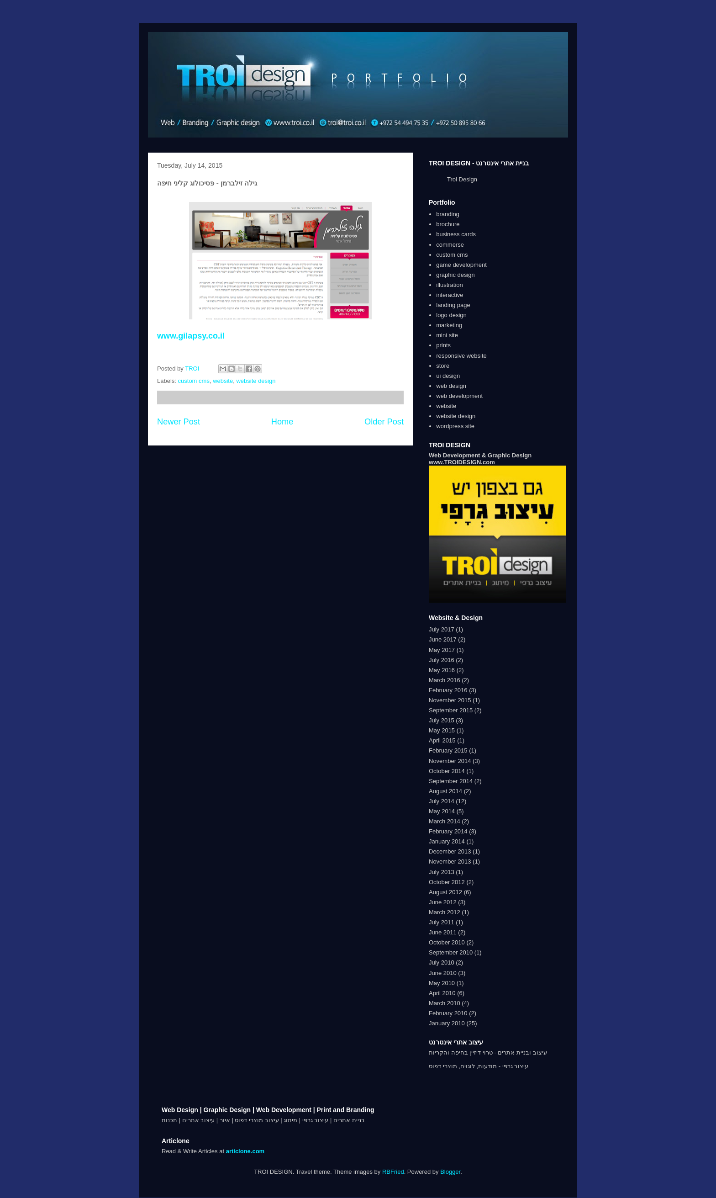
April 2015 (442, 740)
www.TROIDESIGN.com (462, 462)
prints (443, 345)
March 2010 (444, 1003)
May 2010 (442, 983)
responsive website (461, 355)
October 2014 (447, 771)
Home (282, 421)
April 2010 (442, 993)
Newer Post (178, 421)
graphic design (455, 274)
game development (461, 264)
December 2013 (450, 851)
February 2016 (448, 690)
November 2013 (450, 861)
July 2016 (441, 660)
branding (447, 214)
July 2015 (441, 720)
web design (451, 385)
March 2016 (444, 680)
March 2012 (444, 912)
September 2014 (451, 781)
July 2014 (441, 801)
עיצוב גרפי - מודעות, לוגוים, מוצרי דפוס (478, 1066)
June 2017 (443, 639)
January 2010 (447, 1023)
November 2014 (450, 761)
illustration (449, 284)
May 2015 (442, 730)
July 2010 (441, 962)
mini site (447, 335)
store (442, 365)
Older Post (384, 421)
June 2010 (443, 973)
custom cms (194, 380)
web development (459, 395)
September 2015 (451, 710)
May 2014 (442, 811)
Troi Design (462, 179)
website (223, 380)
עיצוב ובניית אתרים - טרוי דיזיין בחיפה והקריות (488, 1052)
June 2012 (443, 902)
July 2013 (441, 872)
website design (255, 380)
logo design (451, 315)
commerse (450, 244)
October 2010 (447, 942)
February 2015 (448, 750)
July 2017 (441, 629)
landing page (453, 305)
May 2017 (442, 650)
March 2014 (444, 821)
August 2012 (445, 892)
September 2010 (451, 952)
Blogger (450, 1171)
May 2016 (442, 670)
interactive (449, 295)
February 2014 (448, 831)
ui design (448, 375)
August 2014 (445, 791)
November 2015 (450, 700)
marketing (449, 325)
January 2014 (447, 841)
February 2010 (448, 1013)
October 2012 (447, 882)
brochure (447, 224)
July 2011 (441, 922)
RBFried (393, 1171)
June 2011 (443, 932)
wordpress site (455, 426)
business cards (456, 234)
